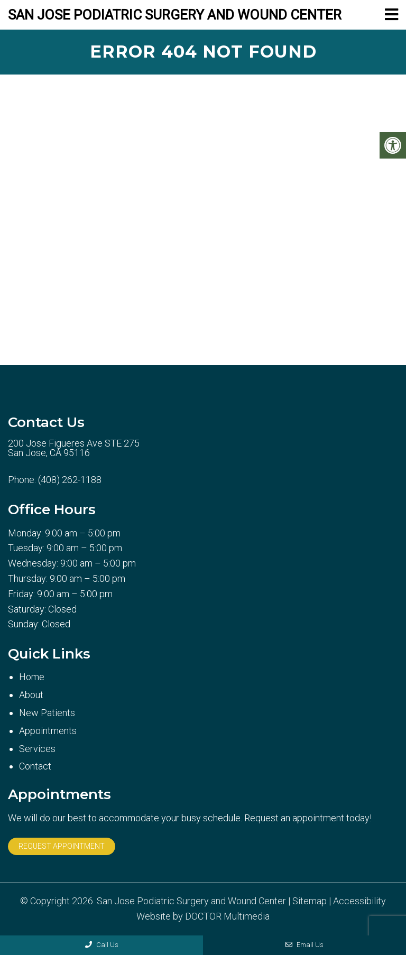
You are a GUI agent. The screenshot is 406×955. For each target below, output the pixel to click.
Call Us (101, 945)
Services (37, 748)
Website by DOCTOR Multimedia (203, 916)
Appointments (48, 730)
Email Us (304, 945)
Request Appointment (62, 846)
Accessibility (359, 901)
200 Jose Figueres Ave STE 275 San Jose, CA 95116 (74, 448)
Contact (35, 766)
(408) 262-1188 (70, 480)
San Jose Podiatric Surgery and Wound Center (175, 15)
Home (31, 676)
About (31, 694)
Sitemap (309, 901)
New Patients (47, 712)
